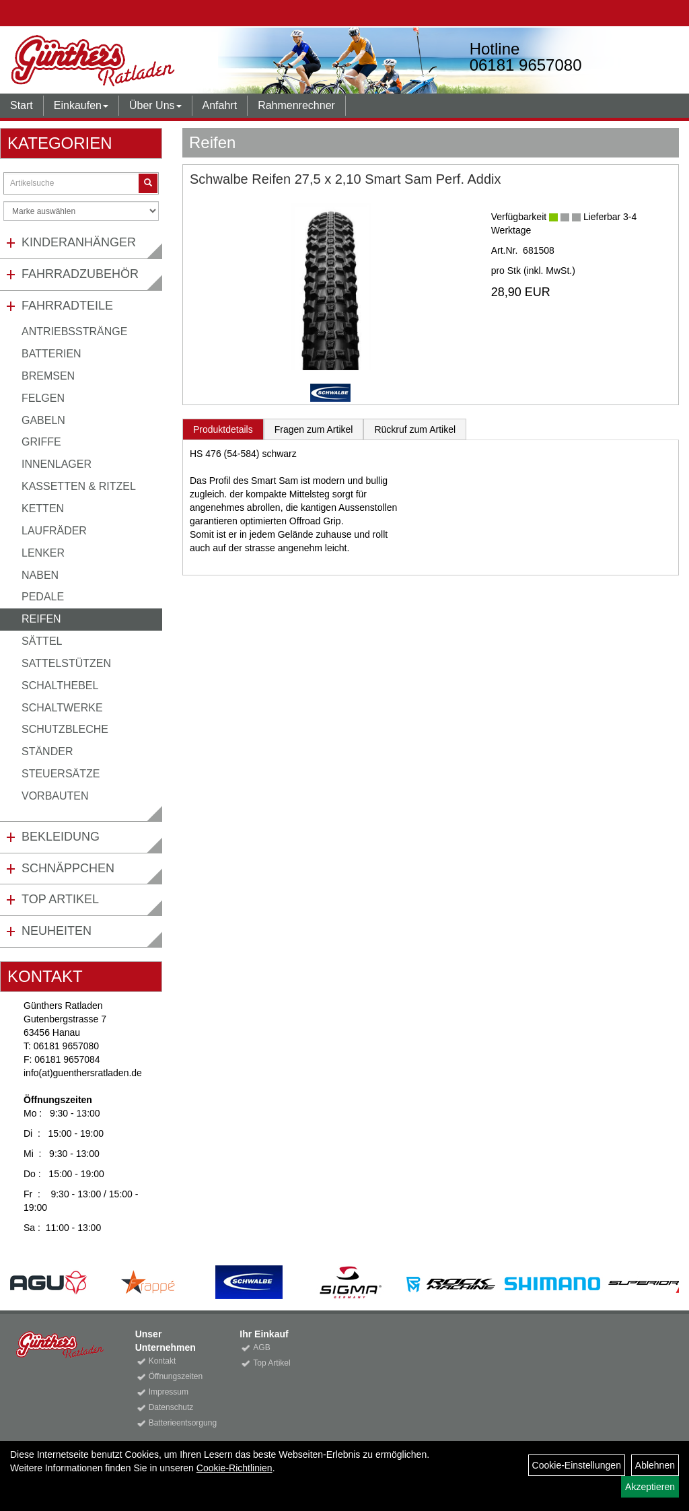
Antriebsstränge (74, 331)
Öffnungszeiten (176, 1376)
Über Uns (155, 105)
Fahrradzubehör (80, 274)
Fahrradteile (67, 305)
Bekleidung (61, 836)
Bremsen (48, 376)
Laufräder (54, 530)
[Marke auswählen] (81, 211)
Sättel (42, 641)
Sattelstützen (66, 663)
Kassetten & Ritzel (79, 486)
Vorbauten (55, 796)
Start (21, 105)
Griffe (41, 442)
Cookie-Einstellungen (576, 1465)
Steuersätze (61, 773)
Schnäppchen (68, 868)
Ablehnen (655, 1465)
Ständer (47, 751)
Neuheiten (57, 931)
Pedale (43, 596)
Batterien (51, 353)
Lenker (43, 553)
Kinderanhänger (79, 242)
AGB (261, 1347)
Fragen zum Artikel (314, 429)
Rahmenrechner (296, 105)
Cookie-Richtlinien (234, 1468)
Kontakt (162, 1361)
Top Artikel (60, 899)
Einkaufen (81, 105)
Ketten (43, 508)
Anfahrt (220, 105)
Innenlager (57, 464)
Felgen (43, 398)
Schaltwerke (62, 707)
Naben (40, 575)
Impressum (168, 1392)
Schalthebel (60, 685)
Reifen (41, 619)
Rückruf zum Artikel (415, 429)
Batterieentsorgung (179, 1423)
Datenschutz (171, 1407)
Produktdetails (223, 429)
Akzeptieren (650, 1486)
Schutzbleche (65, 729)
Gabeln (43, 420)
